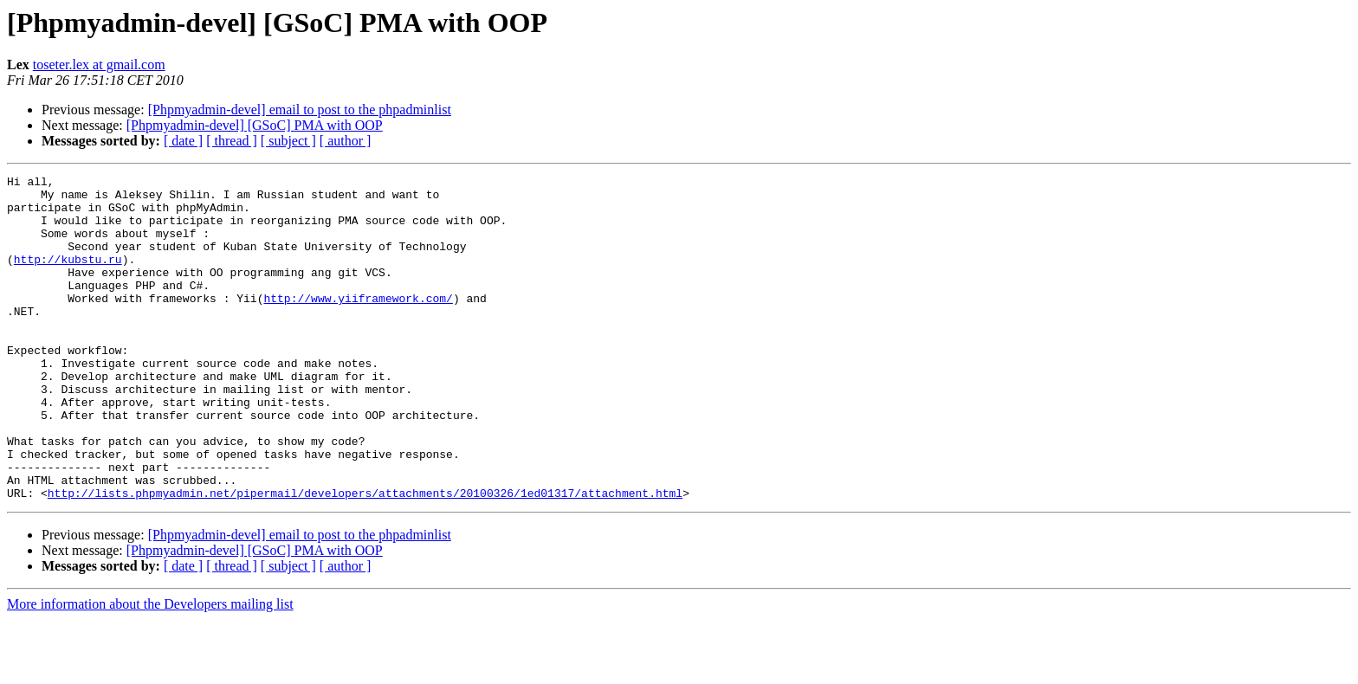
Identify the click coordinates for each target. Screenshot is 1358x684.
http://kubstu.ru (68, 277)
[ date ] (183, 140)
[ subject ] (288, 140)
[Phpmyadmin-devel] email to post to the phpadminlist (299, 109)
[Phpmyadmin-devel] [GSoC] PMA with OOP (254, 125)
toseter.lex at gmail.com (99, 64)
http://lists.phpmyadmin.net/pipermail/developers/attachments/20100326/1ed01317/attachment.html (365, 557)
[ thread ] (231, 140)
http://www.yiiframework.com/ (357, 324)
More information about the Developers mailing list (150, 668)
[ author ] (346, 140)
